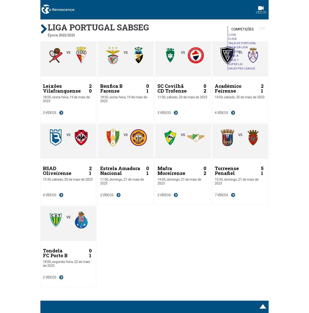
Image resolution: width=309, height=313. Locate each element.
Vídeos (261, 10)
